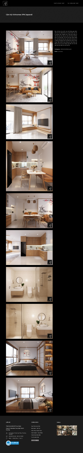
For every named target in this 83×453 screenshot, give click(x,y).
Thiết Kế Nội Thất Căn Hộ (66, 49)
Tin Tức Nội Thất (35, 437)
